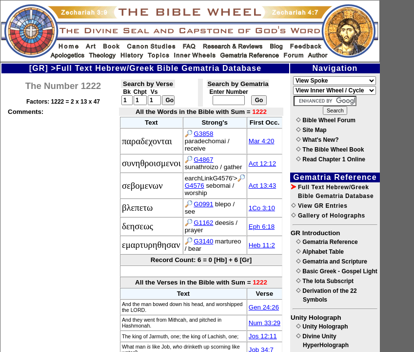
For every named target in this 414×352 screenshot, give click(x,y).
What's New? (317, 139)
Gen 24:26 (264, 307)
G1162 (203, 222)
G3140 (203, 241)
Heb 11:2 (262, 245)
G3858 (203, 133)
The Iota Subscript (325, 281)
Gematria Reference (327, 242)
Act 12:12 (262, 163)
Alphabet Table (320, 251)
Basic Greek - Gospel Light (336, 271)
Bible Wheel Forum (325, 120)
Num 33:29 (264, 323)
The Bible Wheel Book (330, 149)
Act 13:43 (262, 185)
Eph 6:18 (262, 226)
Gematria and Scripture (331, 261)
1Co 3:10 (262, 208)
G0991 (203, 204)
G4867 (203, 159)
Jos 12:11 (263, 336)
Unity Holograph (322, 326)
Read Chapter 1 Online (330, 159)
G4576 (194, 185)
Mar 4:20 (262, 141)
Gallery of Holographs (328, 215)
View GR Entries (319, 205)
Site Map (311, 130)
